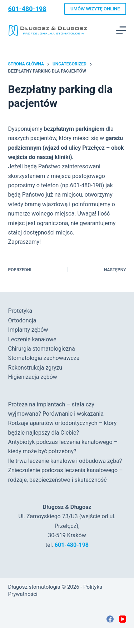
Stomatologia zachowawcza (44, 358)
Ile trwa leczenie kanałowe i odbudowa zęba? (65, 461)
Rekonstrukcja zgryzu (35, 367)
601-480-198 (27, 9)
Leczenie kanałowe (32, 339)
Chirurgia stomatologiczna (41, 348)
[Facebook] (110, 619)
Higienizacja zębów (32, 377)
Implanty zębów (28, 329)
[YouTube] (122, 619)
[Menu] (121, 30)
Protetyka (20, 310)
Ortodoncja (22, 320)
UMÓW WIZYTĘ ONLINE (95, 8)
